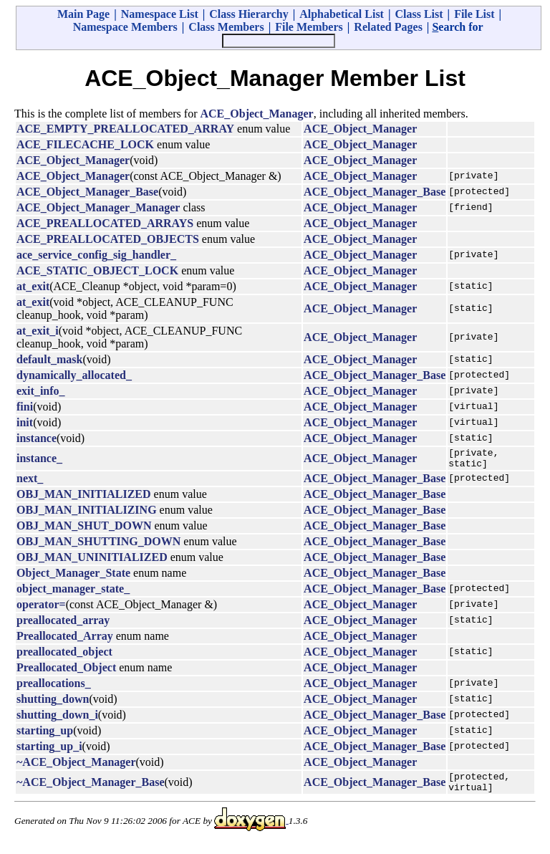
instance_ (39, 460)
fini (24, 406)
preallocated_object (64, 656)
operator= (41, 609)
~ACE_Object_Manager (76, 766)
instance (36, 438)
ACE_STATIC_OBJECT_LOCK (97, 270)
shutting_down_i (57, 719)
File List (474, 14)
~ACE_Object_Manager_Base (90, 788)
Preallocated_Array (64, 640)
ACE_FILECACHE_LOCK (85, 144)
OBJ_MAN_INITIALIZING (86, 514)
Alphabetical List (341, 14)
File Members (309, 27)
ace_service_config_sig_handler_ (96, 255)
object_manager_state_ (73, 593)
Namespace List (159, 14)
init (24, 422)
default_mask (49, 359)
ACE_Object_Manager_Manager (98, 207)
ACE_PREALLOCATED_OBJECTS (107, 239)
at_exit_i (37, 331)
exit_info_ (40, 391)
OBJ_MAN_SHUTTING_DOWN (98, 545)
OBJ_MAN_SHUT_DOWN (83, 530)
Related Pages (388, 27)
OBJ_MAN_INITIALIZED (83, 498)
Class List (419, 14)
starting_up (44, 735)
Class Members (226, 27)
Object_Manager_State (73, 577)
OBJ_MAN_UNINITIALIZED (92, 561)
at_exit (32, 286)
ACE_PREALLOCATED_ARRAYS (104, 223)
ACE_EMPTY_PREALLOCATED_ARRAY (125, 129)
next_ (29, 482)
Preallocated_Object (66, 672)
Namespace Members (125, 27)
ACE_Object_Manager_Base (87, 192)
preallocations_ (53, 687)
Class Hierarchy (248, 14)
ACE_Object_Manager (257, 113)
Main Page (83, 14)
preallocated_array (63, 624)
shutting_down (52, 703)
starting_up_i (49, 750)
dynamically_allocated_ (74, 375)
